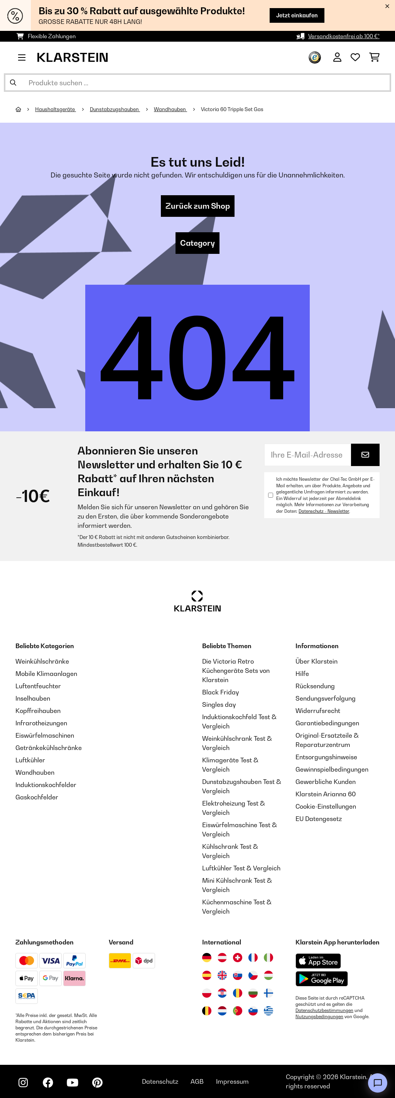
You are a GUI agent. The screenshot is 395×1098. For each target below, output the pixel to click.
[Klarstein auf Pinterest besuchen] (97, 1082)
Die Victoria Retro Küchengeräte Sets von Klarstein (236, 670)
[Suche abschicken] (13, 82)
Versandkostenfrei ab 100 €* (344, 36)
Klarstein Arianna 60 (325, 794)
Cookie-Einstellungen (325, 806)
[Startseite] (25, 109)
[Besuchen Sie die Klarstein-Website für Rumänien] (237, 993)
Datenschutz (160, 1081)
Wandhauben (170, 109)
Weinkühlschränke (42, 661)
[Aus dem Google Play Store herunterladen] (321, 979)
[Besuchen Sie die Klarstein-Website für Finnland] (268, 993)
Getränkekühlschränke (48, 748)
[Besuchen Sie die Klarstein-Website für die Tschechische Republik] (253, 975)
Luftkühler (30, 760)
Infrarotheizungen (41, 723)
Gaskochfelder (36, 797)
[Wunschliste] (355, 57)
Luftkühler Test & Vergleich (241, 868)
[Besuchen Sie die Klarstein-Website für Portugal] (237, 1010)
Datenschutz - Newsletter (324, 511)
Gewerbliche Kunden (325, 781)
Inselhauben (32, 698)
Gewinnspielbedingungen (331, 769)
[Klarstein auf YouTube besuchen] (72, 1082)
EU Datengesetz (318, 819)
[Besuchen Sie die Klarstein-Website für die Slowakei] (237, 975)
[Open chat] (377, 1083)
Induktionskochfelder (45, 785)
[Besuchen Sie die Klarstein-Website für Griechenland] (268, 1011)
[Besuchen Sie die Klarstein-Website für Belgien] (206, 1010)
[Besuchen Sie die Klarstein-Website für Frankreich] (253, 957)
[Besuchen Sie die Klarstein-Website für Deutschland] (206, 957)
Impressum (232, 1081)
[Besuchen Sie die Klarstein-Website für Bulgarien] (253, 993)
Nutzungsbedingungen (319, 1016)
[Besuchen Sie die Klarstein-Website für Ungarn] (268, 975)
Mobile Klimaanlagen (46, 673)
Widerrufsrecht (317, 711)
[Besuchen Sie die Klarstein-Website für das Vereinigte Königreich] (222, 975)
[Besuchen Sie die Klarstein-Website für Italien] (268, 957)
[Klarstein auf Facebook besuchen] (48, 1082)
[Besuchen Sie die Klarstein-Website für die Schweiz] (237, 957)
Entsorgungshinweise (326, 757)
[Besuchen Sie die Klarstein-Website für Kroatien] (222, 993)
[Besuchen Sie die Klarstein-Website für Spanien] (206, 975)
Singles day (219, 704)
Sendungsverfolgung (325, 698)
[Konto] (337, 57)
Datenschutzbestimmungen (324, 1010)
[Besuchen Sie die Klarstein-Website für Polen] (206, 993)
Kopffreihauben (38, 711)
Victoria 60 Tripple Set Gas (232, 109)
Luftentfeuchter (38, 686)
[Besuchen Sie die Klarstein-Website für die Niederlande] (222, 1010)
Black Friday (220, 692)
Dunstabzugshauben (115, 109)
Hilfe (302, 673)
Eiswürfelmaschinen (44, 735)
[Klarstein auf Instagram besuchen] (23, 1082)
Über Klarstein (316, 661)
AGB (197, 1081)
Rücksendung (315, 686)
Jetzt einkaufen (297, 15)
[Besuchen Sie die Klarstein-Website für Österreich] (222, 957)
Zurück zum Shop (197, 206)
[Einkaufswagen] (374, 57)
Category (197, 243)
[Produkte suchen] (197, 82)
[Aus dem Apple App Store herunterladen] (318, 961)
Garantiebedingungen (327, 723)
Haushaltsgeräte (55, 109)
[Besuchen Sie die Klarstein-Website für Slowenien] (253, 1010)
